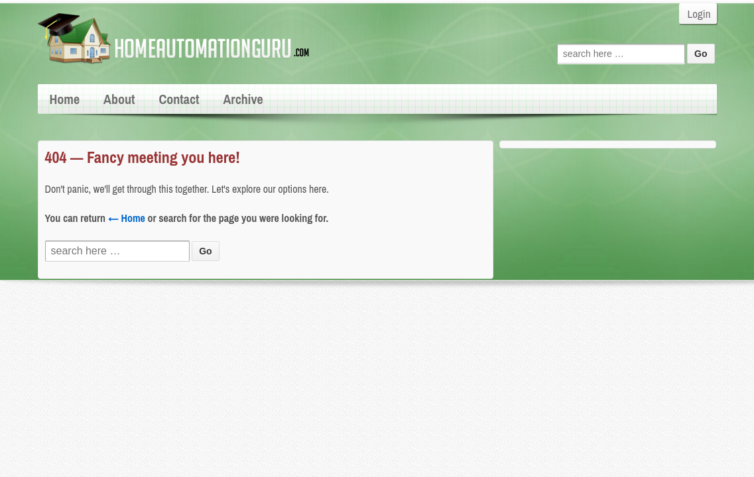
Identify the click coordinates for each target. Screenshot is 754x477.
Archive (243, 99)
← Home (126, 218)
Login (699, 13)
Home (65, 99)
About (119, 99)
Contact (178, 99)
